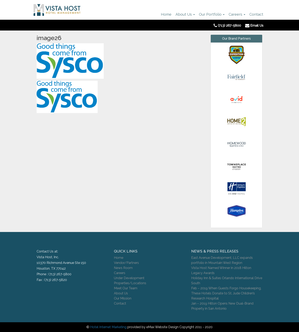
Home (166, 14)
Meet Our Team (125, 288)
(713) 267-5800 (59, 274)
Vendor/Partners (126, 263)
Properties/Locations (130, 283)
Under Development (129, 278)
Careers (237, 14)
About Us (185, 14)
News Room (123, 268)
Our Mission (122, 298)
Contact (256, 14)
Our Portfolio (212, 14)
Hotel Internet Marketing (108, 327)
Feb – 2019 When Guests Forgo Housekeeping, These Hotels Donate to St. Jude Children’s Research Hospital (226, 293)
